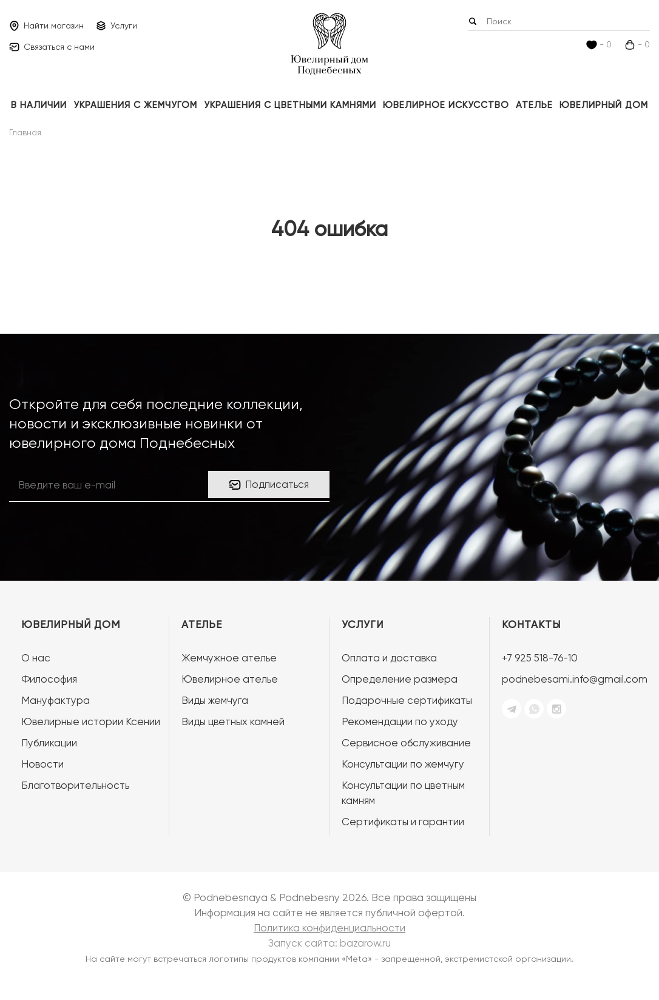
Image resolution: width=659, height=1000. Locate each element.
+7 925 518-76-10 (540, 658)
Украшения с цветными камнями (290, 105)
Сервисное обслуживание (406, 743)
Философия (49, 679)
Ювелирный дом (603, 105)
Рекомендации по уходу (400, 721)
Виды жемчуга (214, 700)
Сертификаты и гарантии (403, 822)
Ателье (534, 105)
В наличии (39, 105)
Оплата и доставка (389, 658)
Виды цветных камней (233, 721)
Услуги (363, 624)
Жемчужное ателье (229, 658)
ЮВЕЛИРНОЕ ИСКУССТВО (446, 105)
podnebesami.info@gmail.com (574, 679)
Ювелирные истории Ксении (90, 721)
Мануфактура (55, 700)
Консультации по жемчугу (403, 764)
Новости (42, 764)
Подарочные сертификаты (407, 700)
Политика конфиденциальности (329, 928)
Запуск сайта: (329, 943)
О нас (35, 658)
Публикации (49, 743)
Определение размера (400, 679)
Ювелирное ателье (229, 679)
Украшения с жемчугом (135, 105)
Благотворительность (75, 785)
